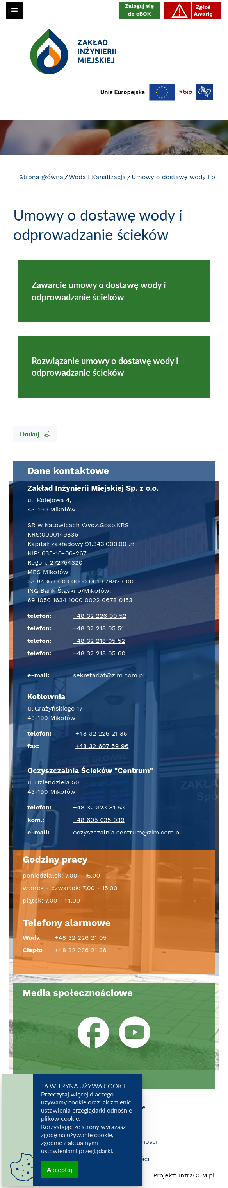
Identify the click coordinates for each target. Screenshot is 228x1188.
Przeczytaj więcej (64, 1094)
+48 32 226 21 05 (81, 937)
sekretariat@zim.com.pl (109, 675)
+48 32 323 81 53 (99, 807)
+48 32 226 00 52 (99, 615)
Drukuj (35, 434)
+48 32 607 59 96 (101, 746)
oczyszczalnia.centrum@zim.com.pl (127, 832)
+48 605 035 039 (99, 820)
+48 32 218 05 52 (99, 640)
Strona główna (41, 177)
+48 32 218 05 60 (99, 653)
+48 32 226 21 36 (101, 733)
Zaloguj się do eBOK (139, 10)
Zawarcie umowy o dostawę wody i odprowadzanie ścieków (99, 291)
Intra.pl (197, 1175)
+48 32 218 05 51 (98, 628)
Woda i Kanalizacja (97, 177)
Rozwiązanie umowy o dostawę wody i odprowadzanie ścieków (105, 366)
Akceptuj (59, 1169)
